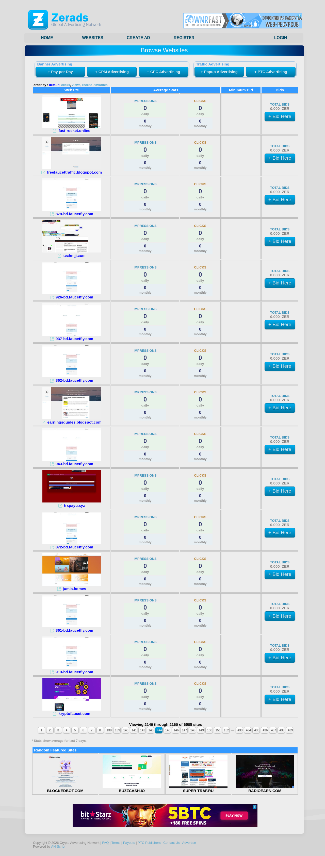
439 (290, 730)
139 (117, 730)
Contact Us (171, 843)
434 (248, 730)
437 (273, 730)
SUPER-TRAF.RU (198, 788)
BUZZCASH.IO (132, 788)
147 (184, 730)
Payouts (129, 843)
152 (226, 730)
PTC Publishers (149, 843)
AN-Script (58, 846)
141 (134, 730)
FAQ (105, 843)
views (76, 85)
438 (281, 730)
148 (193, 730)
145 (167, 730)
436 (265, 730)
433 (239, 730)
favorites (101, 85)
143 (151, 730)
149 (201, 730)
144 (159, 730)
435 (256, 730)
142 (142, 730)
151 (218, 730)
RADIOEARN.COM (265, 788)
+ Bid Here (279, 116)
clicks (65, 85)
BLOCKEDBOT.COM (65, 788)
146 (176, 730)
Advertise (189, 843)
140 (125, 730)
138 (109, 730)
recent (87, 85)
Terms (115, 843)
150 (209, 730)
